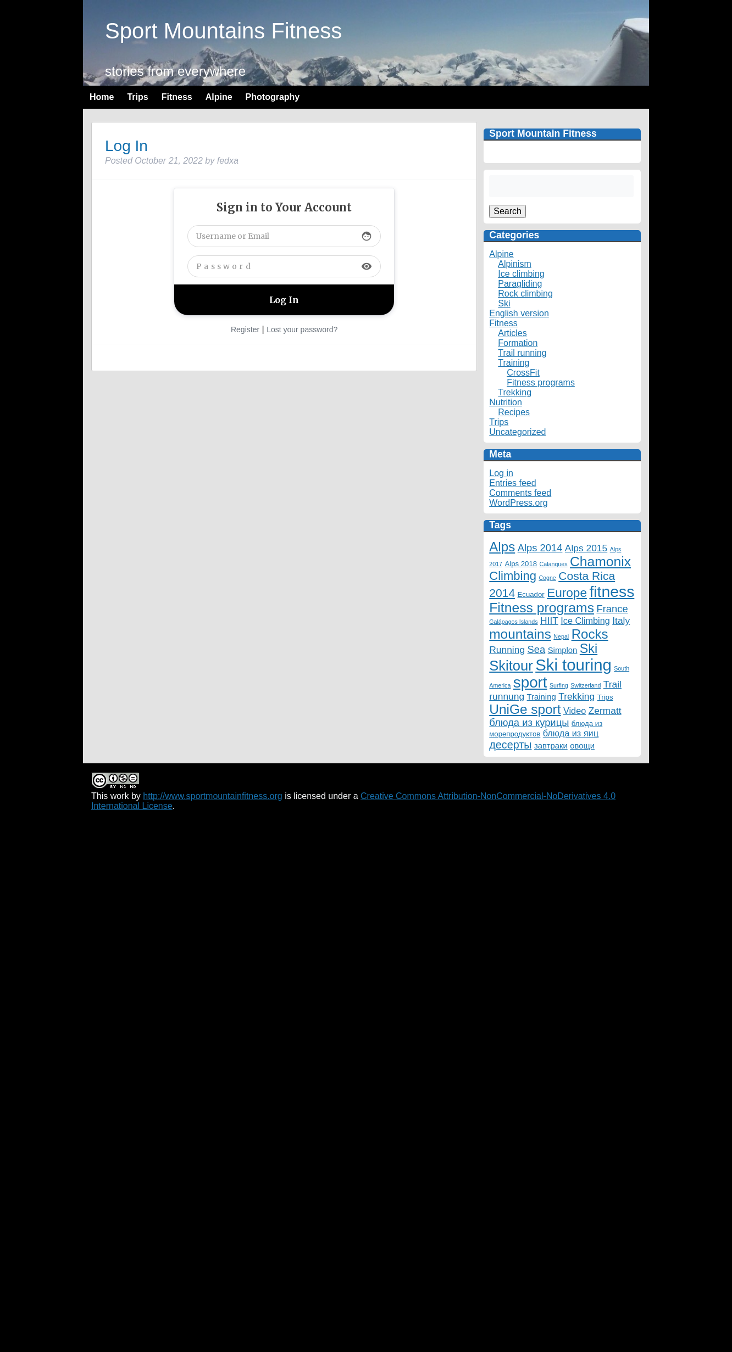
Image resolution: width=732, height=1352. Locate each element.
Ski (504, 303)
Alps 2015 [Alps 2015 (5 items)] (586, 548)
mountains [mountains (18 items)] (520, 634)
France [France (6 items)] (612, 608)
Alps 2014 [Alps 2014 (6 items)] (540, 548)
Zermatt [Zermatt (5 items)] (605, 710)
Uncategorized (517, 432)
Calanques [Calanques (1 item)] (554, 564)
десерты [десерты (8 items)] (510, 745)
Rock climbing (525, 293)
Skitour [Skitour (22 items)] (511, 665)
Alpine (219, 97)
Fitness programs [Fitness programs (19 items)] (541, 607)
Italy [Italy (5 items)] (621, 620)
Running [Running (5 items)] (507, 649)
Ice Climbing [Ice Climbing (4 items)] (585, 620)
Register (245, 329)
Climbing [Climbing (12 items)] (512, 576)
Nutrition (505, 402)
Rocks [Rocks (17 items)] (590, 634)
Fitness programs (541, 382)
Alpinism (514, 264)
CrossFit (523, 372)
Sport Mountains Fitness (223, 31)
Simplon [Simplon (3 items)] (563, 650)
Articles (512, 333)
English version (519, 313)
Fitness (177, 97)
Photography (273, 97)
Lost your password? (302, 329)
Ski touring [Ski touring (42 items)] (573, 665)
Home (102, 97)
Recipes (514, 412)
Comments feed (520, 493)
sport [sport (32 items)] (530, 682)
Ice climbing (521, 273)
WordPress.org (518, 502)
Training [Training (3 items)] (541, 696)
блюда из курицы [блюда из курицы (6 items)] (529, 722)
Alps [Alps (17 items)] (502, 546)
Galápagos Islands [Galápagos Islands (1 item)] (513, 621)
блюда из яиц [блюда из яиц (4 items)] (570, 733)
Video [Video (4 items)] (574, 711)
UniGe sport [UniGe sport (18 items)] (525, 709)
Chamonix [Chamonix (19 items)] (600, 561)
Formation (517, 343)
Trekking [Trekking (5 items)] (576, 696)
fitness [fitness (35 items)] (611, 591)
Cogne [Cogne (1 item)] (547, 577)
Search (507, 211)
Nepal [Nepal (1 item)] (561, 636)
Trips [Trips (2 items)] (605, 697)
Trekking (514, 392)
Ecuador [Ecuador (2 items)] (531, 594)
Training (513, 362)
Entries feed (512, 483)
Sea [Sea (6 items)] (537, 649)
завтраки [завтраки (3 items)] (551, 745)
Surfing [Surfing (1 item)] (559, 685)
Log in (501, 473)
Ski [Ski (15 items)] (588, 648)
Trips (137, 97)
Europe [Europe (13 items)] (567, 593)
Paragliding (520, 283)
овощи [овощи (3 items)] (582, 745)
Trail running (522, 352)
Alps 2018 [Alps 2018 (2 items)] (520, 564)
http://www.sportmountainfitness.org (212, 796)
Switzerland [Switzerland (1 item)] (585, 685)
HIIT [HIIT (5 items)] (549, 620)
